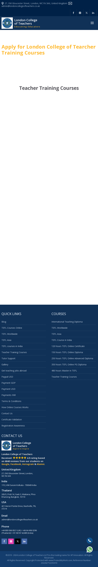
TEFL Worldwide (10, 333)
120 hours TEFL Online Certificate (68, 346)
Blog (4, 321)
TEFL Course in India (62, 340)
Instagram (28, 464)
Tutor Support (8, 358)
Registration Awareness (13, 425)
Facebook (16, 464)
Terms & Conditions (11, 401)
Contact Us (7, 413)
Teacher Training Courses (14, 352)
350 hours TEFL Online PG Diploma (69, 364)
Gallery (5, 364)
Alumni (40, 464)
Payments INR (9, 395)
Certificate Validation (12, 419)
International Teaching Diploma (67, 321)
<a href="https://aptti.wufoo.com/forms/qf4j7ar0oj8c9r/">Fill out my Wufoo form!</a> (49, 195)
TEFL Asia (6, 340)
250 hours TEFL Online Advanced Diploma (72, 358)
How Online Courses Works (15, 407)
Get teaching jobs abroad (14, 370)
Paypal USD (7, 376)
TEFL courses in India (12, 346)
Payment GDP (9, 382)
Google (5, 464)
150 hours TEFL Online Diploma (67, 352)
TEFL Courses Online (12, 327)
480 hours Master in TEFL (64, 370)
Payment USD (8, 388)
